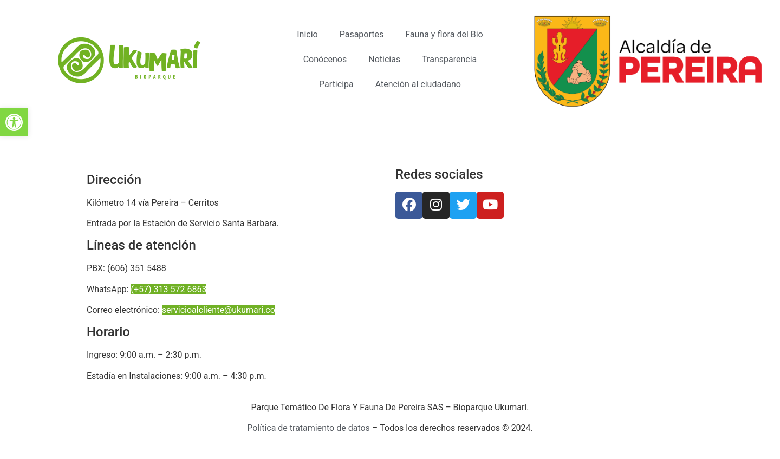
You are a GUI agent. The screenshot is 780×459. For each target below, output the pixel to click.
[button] (14, 122)
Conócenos (325, 59)
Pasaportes (362, 34)
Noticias (384, 59)
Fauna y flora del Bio (444, 34)
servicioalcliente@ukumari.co (218, 310)
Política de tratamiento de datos (308, 428)
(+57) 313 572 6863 (168, 289)
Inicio (307, 34)
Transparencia (449, 59)
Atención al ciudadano (418, 84)
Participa (336, 84)
